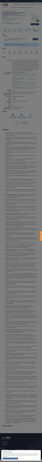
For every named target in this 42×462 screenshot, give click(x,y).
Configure (15, 458)
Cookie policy (5, 456)
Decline (9, 458)
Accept (4, 458)
